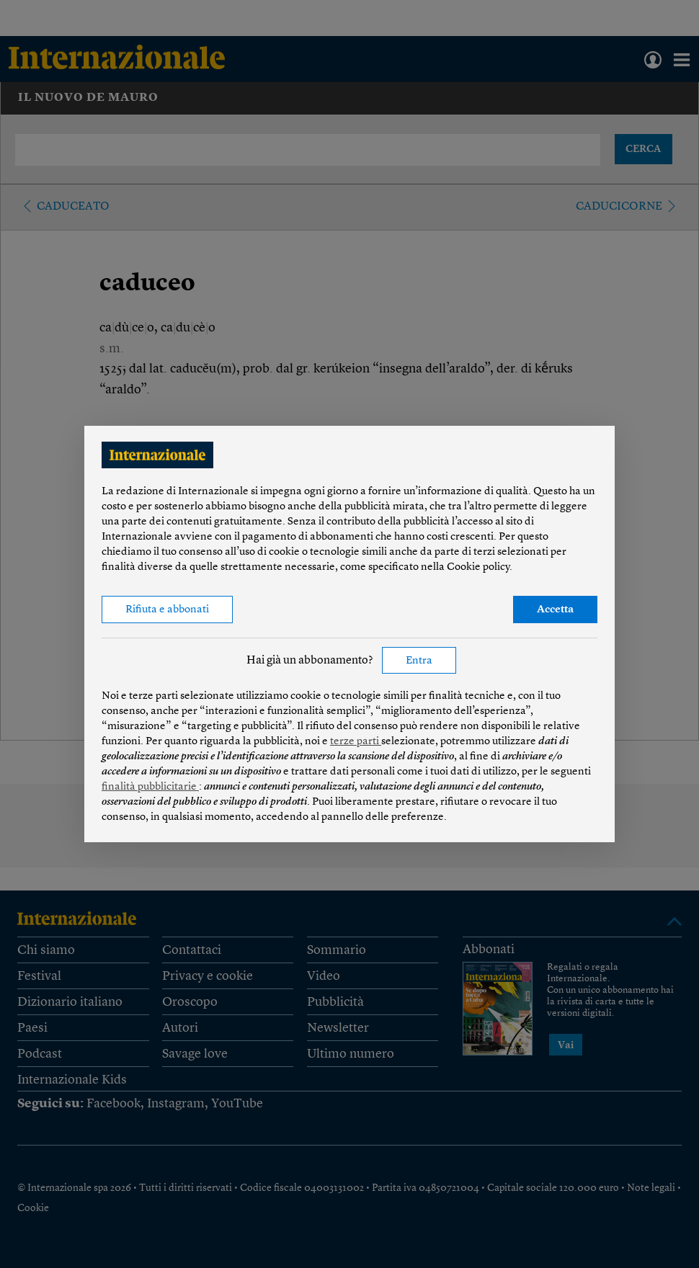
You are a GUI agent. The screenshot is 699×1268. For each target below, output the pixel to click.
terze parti (355, 741)
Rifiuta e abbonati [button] (167, 609)
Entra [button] (419, 661)
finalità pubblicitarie (150, 787)
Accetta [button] (555, 609)
